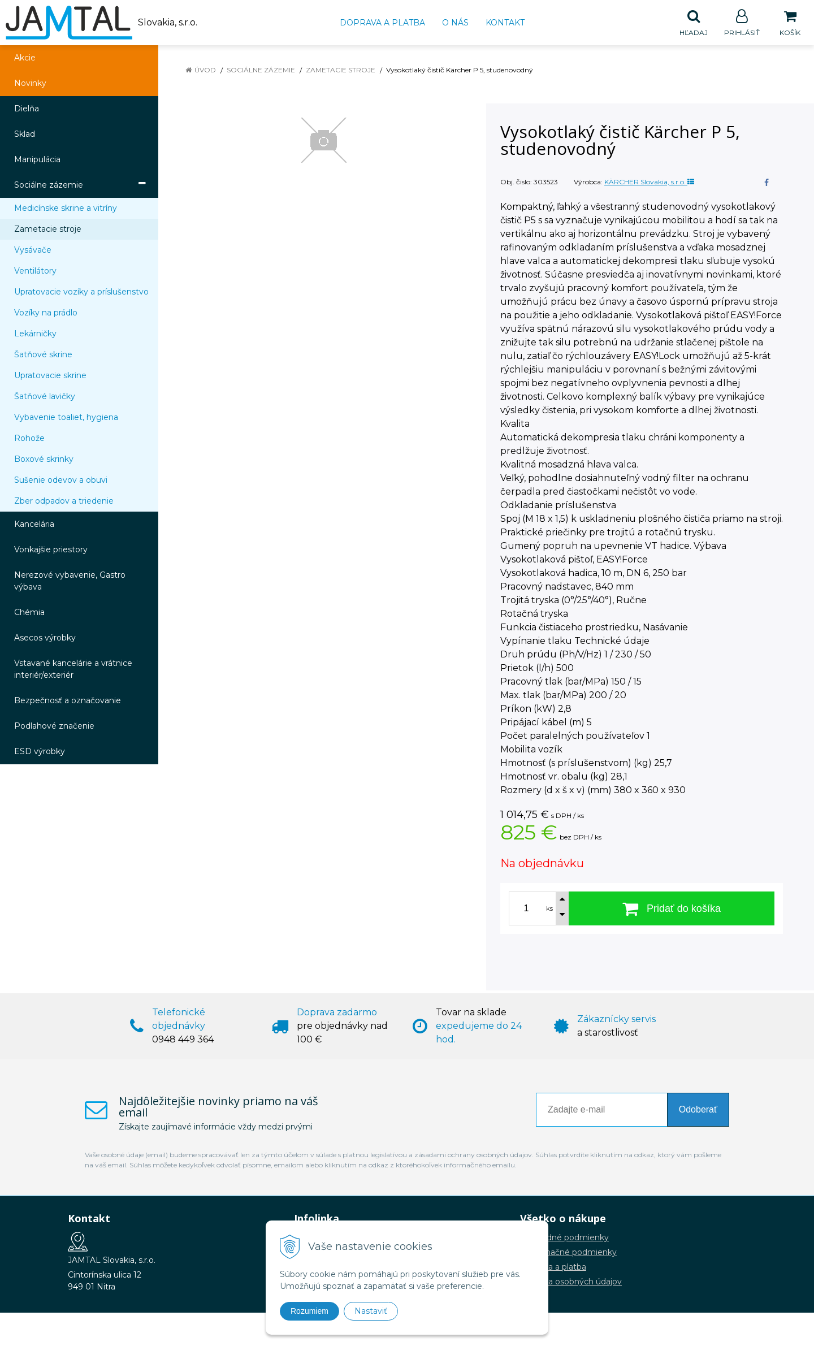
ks (549, 909)
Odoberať (698, 1110)
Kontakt (505, 23)
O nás (455, 23)
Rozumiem (309, 1310)
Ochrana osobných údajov (571, 1282)
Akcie (25, 58)
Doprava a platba (382, 23)
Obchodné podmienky (564, 1238)
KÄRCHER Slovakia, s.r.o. (649, 182)
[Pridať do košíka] (671, 909)
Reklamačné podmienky (568, 1253)
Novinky (30, 84)
